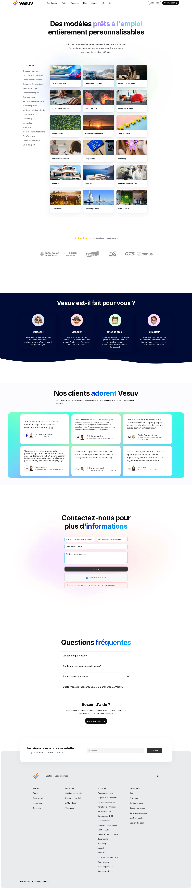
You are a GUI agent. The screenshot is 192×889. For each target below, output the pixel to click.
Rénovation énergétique (33, 101)
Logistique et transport (33, 75)
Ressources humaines (32, 80)
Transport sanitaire (31, 71)
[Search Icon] (103, 2)
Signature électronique (33, 84)
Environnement (29, 97)
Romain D (40, 436)
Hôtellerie (27, 127)
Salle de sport (29, 145)
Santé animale (29, 136)
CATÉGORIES (31, 66)
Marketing (27, 119)
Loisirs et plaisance (31, 140)
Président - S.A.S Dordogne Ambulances (49, 439)
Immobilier (27, 123)
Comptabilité (28, 114)
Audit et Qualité (30, 106)
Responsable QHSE (31, 93)
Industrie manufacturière (34, 132)
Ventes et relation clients (34, 110)
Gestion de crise (30, 88)
